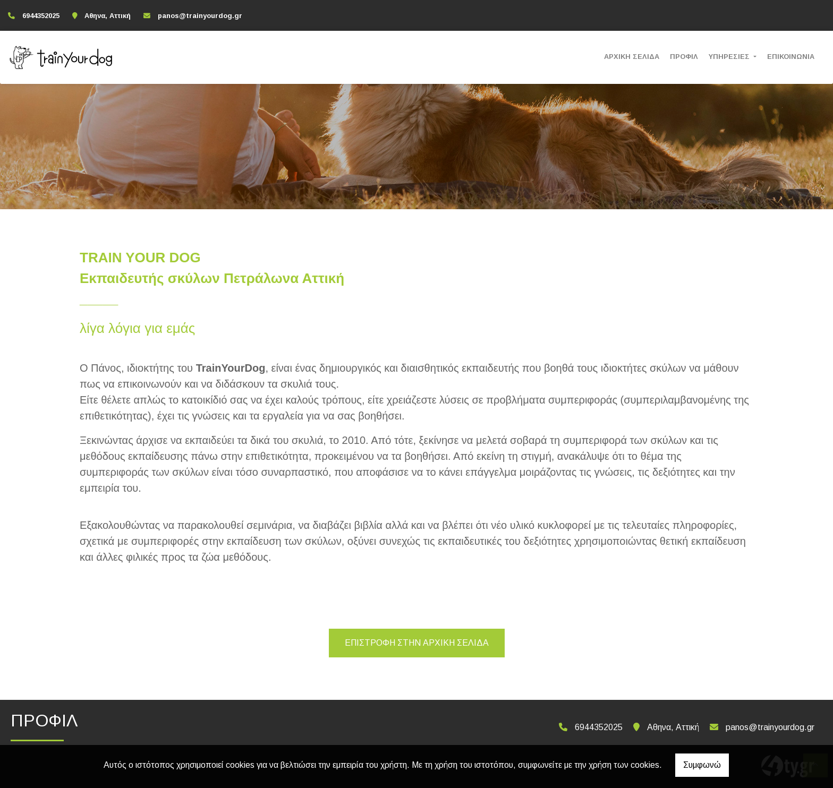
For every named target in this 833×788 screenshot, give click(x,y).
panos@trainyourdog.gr (200, 16)
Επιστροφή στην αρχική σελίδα (417, 642)
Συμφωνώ (702, 764)
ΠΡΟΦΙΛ (684, 57)
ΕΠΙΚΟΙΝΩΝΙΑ (790, 57)
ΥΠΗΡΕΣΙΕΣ (730, 57)
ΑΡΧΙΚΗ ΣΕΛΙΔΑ (631, 57)
